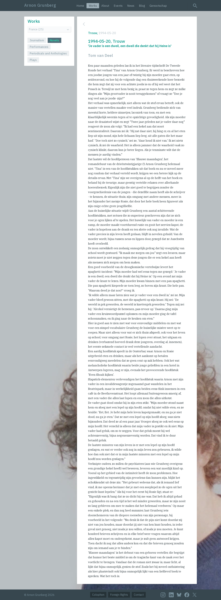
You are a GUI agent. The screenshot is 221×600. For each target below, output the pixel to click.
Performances (39, 47)
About (105, 5)
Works (93, 5)
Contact (139, 594)
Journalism (37, 40)
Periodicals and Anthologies (48, 53)
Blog (142, 5)
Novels (54, 40)
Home (80, 5)
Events (118, 5)
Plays (33, 60)
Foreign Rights (119, 594)
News (130, 5)
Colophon (98, 594)
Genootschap (158, 5)
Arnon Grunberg (40, 5)
